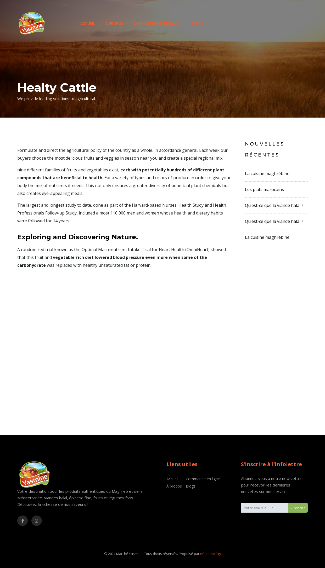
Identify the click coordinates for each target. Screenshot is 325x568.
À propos (114, 23)
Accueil (87, 23)
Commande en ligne (203, 478)
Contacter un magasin (157, 23)
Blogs (197, 23)
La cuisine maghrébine (267, 173)
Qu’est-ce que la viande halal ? (274, 205)
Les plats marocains (264, 189)
